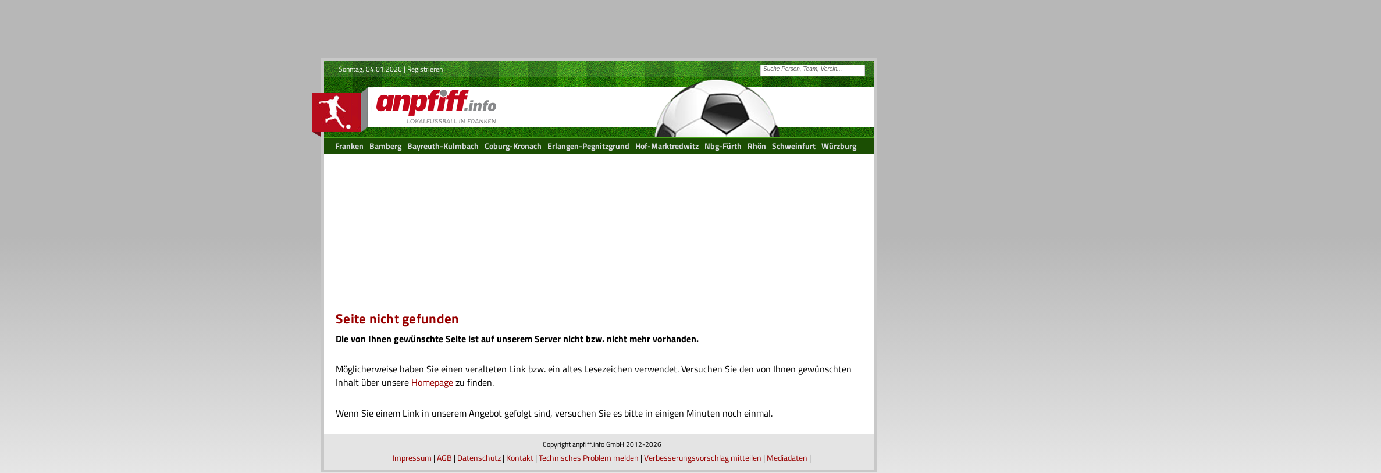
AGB (444, 457)
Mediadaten (787, 457)
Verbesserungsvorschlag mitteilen (702, 457)
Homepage (432, 382)
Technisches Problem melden (589, 457)
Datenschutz (479, 457)
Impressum (412, 457)
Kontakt (519, 457)
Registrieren (425, 68)
